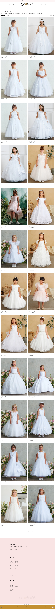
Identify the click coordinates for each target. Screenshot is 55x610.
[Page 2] (25, 532)
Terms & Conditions (15, 587)
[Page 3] (27, 532)
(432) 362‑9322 (13, 550)
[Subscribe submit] (19, 578)
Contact (12, 588)
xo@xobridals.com (14, 553)
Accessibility (13, 592)
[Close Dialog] (2, 608)
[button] (9, 5)
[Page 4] (28, 532)
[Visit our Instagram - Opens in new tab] (13, 581)
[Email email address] (15, 578)
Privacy (12, 586)
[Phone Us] (13, 5)
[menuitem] (9, 5)
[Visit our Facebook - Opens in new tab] (10, 581)
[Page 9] (31, 532)
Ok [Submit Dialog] (53, 608)
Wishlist (12, 590)
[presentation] (14, 37)
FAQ (11, 591)
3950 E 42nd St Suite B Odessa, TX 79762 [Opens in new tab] (19, 547)
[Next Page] (33, 532)
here (35, 608)
